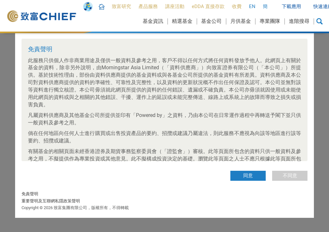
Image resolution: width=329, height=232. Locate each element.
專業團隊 (270, 21)
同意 (248, 176)
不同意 (290, 176)
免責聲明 (30, 193)
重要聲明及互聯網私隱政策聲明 (51, 200)
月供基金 (240, 21)
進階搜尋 (299, 21)
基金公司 (211, 21)
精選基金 (182, 21)
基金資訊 (153, 21)
